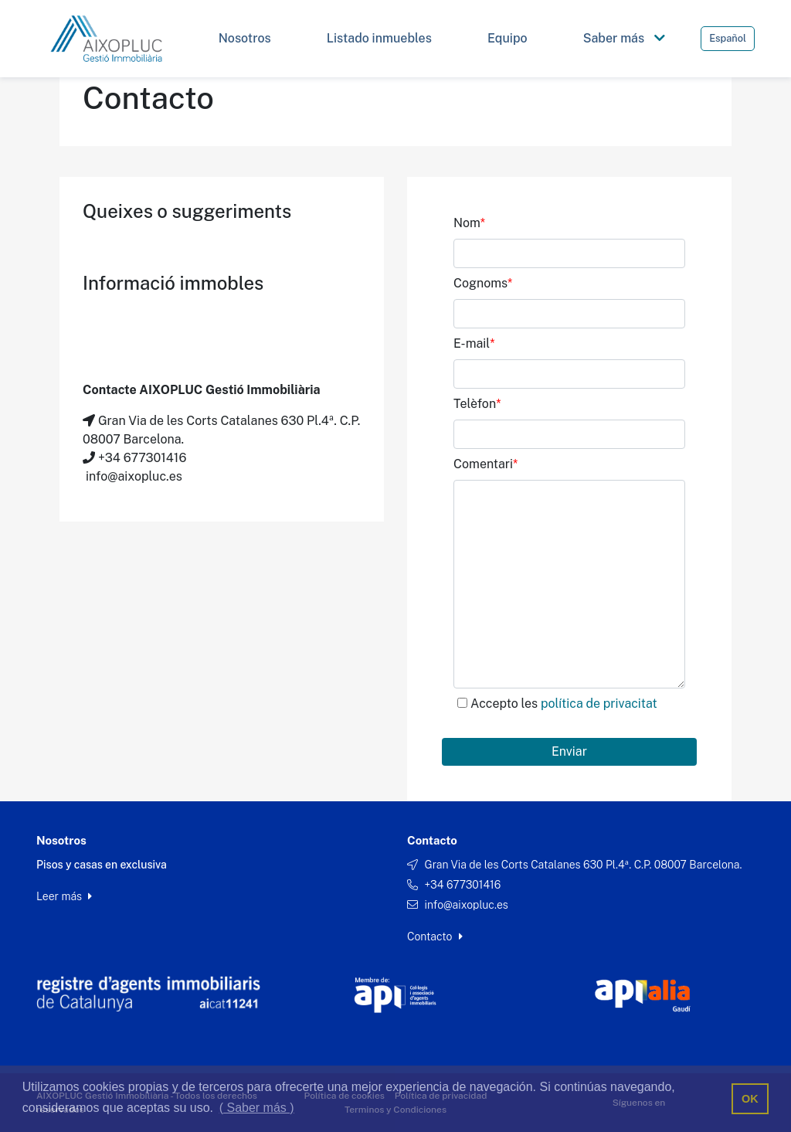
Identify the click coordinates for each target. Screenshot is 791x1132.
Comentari (485, 464)
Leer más (64, 896)
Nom (469, 223)
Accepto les (563, 703)
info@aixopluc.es (466, 905)
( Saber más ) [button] (256, 1107)
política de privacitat (599, 703)
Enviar (569, 751)
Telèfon (477, 403)
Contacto (435, 936)
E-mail (474, 343)
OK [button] (750, 1099)
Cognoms (482, 283)
